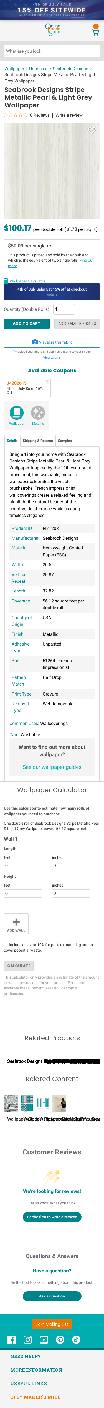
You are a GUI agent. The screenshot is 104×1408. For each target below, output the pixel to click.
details (78, 15)
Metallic (38, 424)
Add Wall (16, 923)
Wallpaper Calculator (27, 281)
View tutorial (52, 357)
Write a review (69, 115)
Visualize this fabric (52, 342)
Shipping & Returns (38, 441)
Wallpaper (16, 424)
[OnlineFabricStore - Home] (52, 35)
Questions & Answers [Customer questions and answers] (52, 1325)
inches (57, 857)
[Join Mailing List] (51, 1393)
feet (7, 857)
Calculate (19, 966)
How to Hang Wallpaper (78, 1188)
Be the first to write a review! (52, 1286)
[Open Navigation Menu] (14, 30)
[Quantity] (64, 309)
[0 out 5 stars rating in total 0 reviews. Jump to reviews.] (27, 115)
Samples (65, 441)
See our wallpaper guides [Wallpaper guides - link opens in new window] (52, 767)
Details (12, 441)
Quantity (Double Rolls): (27, 309)
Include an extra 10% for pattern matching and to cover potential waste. (48, 947)
